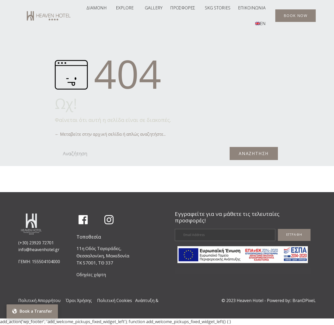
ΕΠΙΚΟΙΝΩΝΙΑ (252, 8)
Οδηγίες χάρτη (91, 274)
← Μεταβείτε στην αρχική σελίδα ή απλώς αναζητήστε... (110, 134)
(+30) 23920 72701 (36, 243)
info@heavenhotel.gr (38, 249)
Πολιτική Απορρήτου (39, 300)
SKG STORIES (217, 8)
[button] (295, 15)
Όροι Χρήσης (79, 300)
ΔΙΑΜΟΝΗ (96, 8)
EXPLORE (125, 8)
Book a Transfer (32, 311)
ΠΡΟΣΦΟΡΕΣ (182, 8)
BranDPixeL (304, 300)
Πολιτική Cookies (114, 300)
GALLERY (154, 8)
